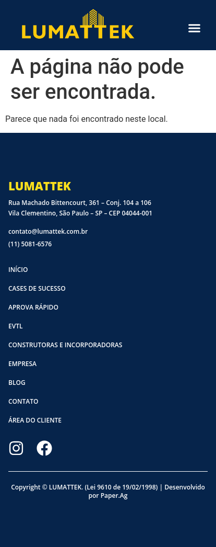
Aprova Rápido (33, 307)
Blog (17, 382)
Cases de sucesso (37, 288)
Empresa (22, 363)
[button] (195, 28)
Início (18, 269)
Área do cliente (35, 420)
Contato (23, 401)
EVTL (15, 326)
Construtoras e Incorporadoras (65, 344)
